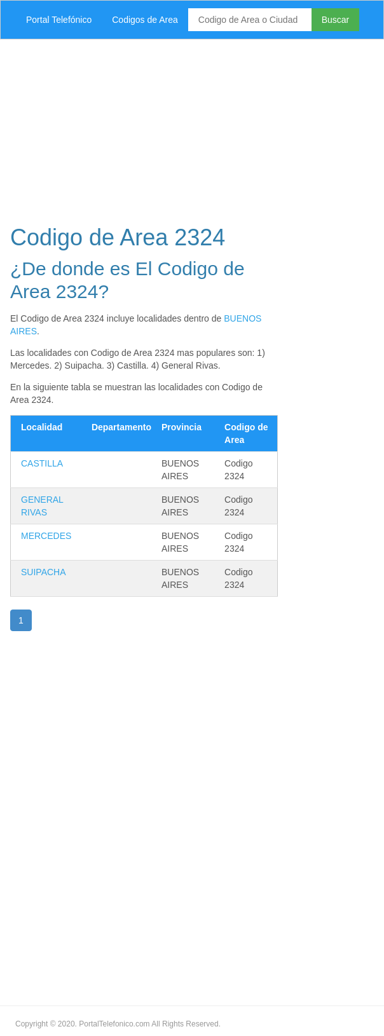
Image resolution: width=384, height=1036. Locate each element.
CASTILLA (42, 463)
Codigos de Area (145, 20)
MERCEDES (46, 536)
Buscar (336, 20)
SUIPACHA (43, 572)
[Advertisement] (192, 128)
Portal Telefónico (59, 20)
